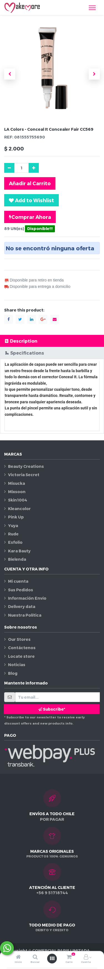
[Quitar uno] (9, 168)
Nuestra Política (24, 615)
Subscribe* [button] (51, 709)
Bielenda (17, 559)
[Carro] (69, 957)
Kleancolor (19, 508)
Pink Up (16, 517)
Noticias (16, 664)
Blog (12, 673)
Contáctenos (21, 647)
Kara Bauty (19, 550)
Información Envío (27, 598)
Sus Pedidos (20, 589)
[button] (9, 74)
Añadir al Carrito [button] (30, 183)
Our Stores (19, 639)
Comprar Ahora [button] (30, 217)
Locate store (21, 656)
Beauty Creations (26, 466)
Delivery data (21, 606)
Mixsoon (17, 491)
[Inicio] (18, 957)
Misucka (16, 483)
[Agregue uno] (34, 168)
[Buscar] (35, 957)
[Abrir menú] (52, 958)
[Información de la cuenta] (86, 957)
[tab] (52, 341)
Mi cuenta (18, 581)
